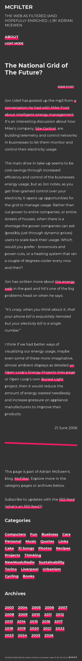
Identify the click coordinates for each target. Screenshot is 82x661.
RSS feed (67, 499)
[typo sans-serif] (66, 86)
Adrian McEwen (32, 657)
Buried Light (52, 379)
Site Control (45, 128)
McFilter (19, 7)
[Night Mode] (14, 43)
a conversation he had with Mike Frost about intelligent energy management (40, 107)
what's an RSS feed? (23, 506)
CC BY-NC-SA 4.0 (61, 657)
